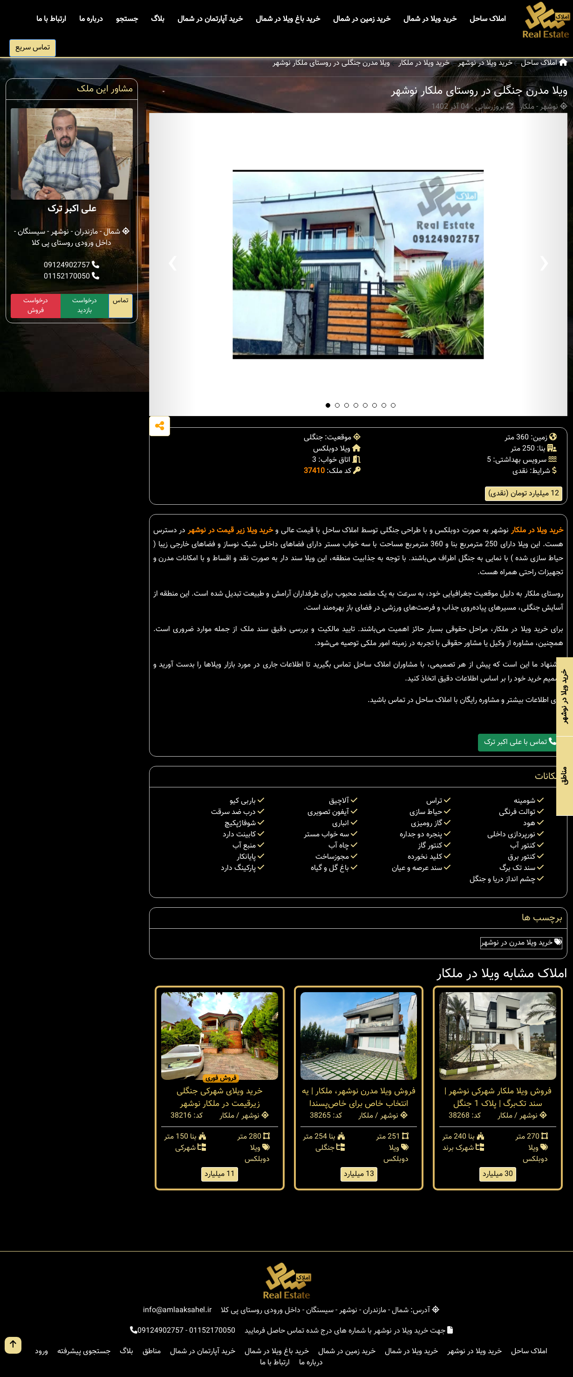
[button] (328, 405)
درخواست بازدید (84, 306)
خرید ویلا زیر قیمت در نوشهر (230, 530)
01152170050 (71, 277)
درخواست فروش (35, 306)
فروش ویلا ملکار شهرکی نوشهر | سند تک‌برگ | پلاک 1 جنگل (498, 1098)
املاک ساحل (488, 19)
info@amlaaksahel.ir (177, 1310)
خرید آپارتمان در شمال (210, 19)
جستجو (127, 19)
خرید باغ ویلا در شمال (288, 19)
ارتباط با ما (51, 19)
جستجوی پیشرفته (83, 1351)
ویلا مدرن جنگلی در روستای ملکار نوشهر (331, 63)
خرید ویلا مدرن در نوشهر (521, 943)
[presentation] (172, 264)
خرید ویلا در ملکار (424, 63)
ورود (41, 1351)
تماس (121, 301)
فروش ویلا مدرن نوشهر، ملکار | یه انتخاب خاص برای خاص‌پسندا (359, 1098)
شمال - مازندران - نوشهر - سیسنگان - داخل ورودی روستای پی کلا (72, 237)
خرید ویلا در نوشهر (485, 63)
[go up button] (13, 1345)
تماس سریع (32, 48)
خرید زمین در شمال (361, 19)
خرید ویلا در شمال (430, 19)
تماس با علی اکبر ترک (520, 742)
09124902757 (71, 265)
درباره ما (91, 19)
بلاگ (157, 19)
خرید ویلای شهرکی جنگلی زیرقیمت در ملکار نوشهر (220, 1098)
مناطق (152, 1351)
